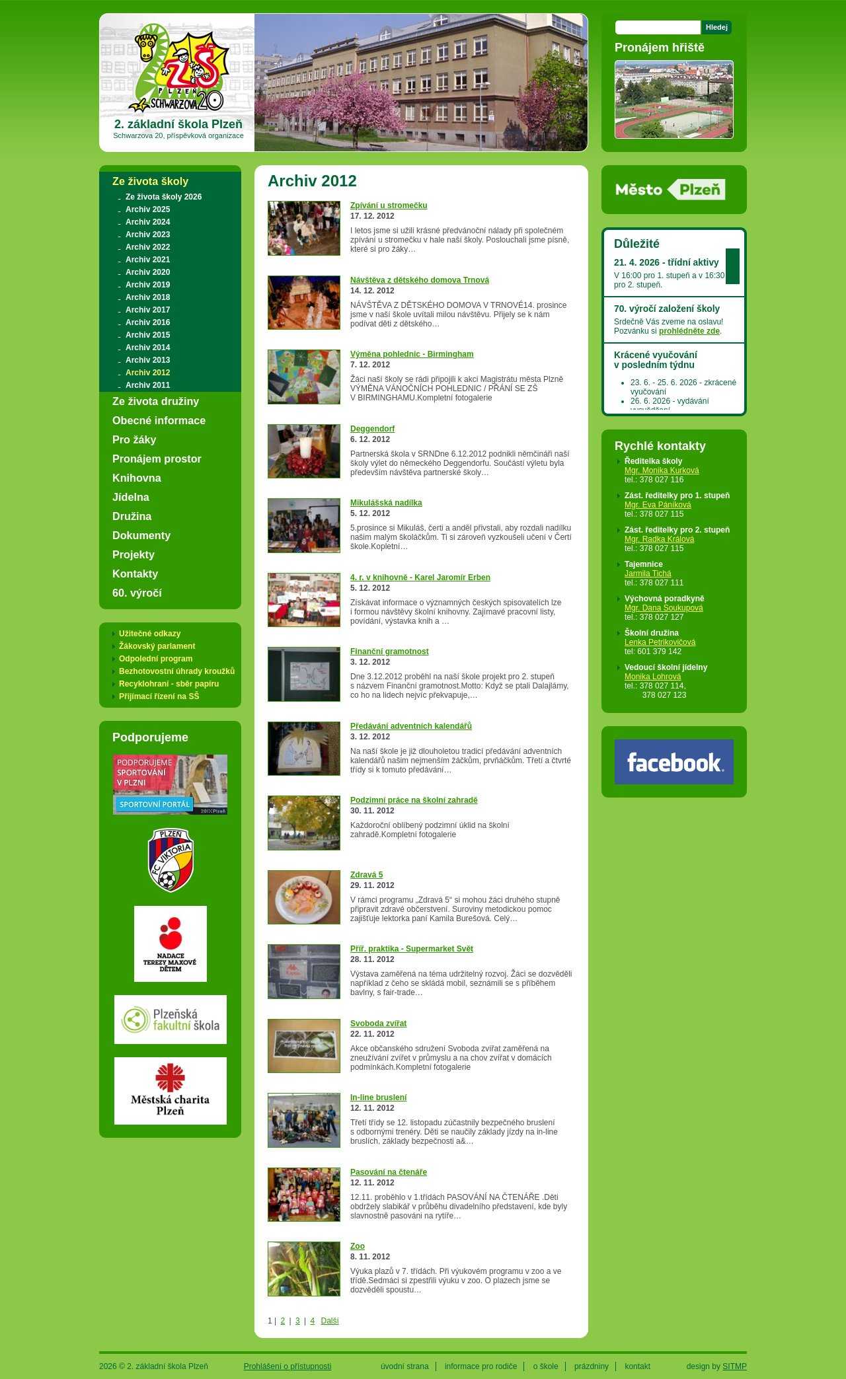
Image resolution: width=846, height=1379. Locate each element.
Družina (131, 516)
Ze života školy (150, 181)
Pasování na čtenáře (388, 1172)
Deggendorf (372, 428)
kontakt (637, 1366)
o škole (545, 1366)
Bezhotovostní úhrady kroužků (177, 671)
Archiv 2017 (148, 310)
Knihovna (136, 478)
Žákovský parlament (157, 646)
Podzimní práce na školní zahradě (414, 800)
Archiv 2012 (148, 372)
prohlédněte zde (689, 331)
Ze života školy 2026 (164, 197)
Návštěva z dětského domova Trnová (419, 280)
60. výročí (137, 593)
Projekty (133, 554)
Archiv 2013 (148, 360)
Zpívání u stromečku (389, 205)
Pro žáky (134, 439)
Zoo (357, 1246)
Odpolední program (155, 658)
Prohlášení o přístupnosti (288, 1366)
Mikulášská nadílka (386, 502)
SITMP (734, 1366)
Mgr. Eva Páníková (658, 504)
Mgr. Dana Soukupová (664, 608)
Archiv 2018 (148, 297)
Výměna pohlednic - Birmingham (412, 354)
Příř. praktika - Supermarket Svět (411, 948)
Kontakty (135, 573)
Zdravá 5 (366, 874)
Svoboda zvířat (378, 1023)
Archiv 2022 (148, 247)
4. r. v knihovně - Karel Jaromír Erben (420, 577)
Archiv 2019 (148, 284)
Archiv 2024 (148, 222)
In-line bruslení (378, 1097)
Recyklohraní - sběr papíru (169, 684)
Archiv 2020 (148, 272)
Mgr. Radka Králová (659, 539)
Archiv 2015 (148, 335)
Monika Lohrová (653, 676)
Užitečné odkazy (149, 633)
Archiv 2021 (148, 259)
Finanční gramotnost (389, 651)
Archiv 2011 (148, 385)
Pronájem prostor (157, 459)
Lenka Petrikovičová (660, 642)
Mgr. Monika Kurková (662, 470)
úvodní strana (405, 1366)
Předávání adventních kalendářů (411, 726)
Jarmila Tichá (648, 573)
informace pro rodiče (481, 1366)
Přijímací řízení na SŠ (159, 696)
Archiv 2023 (148, 234)
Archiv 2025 (148, 209)
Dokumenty (141, 535)
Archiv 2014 (148, 347)
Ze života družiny (155, 401)
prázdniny (591, 1366)
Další (329, 1320)
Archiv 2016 (148, 322)
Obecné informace (159, 420)
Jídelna (130, 497)
